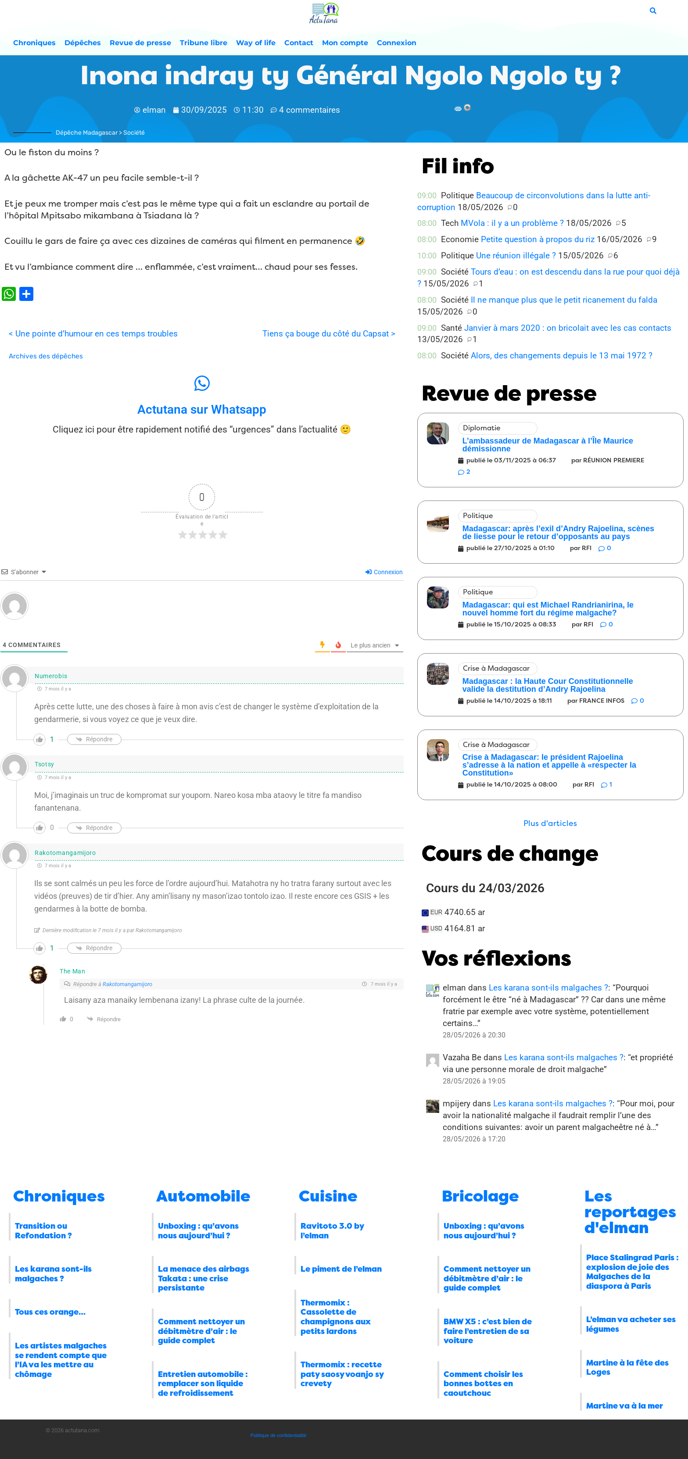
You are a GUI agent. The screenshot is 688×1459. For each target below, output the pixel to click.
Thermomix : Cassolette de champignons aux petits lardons (336, 1317)
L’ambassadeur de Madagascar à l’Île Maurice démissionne (547, 444)
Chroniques (34, 43)
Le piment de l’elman (341, 1269)
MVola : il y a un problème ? (512, 223)
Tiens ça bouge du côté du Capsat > (328, 334)
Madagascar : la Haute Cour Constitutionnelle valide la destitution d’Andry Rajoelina (547, 685)
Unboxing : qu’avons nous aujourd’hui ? (198, 1231)
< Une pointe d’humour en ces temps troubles (93, 334)
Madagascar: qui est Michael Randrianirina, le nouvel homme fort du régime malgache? (548, 609)
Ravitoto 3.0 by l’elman (332, 1231)
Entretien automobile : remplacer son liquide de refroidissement (203, 1384)
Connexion (396, 43)
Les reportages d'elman (630, 1212)
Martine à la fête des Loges (627, 1367)
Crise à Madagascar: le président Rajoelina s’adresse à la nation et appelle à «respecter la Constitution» (549, 765)
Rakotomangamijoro (127, 984)
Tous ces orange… (50, 1312)
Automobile (203, 1196)
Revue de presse (140, 43)
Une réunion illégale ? (516, 255)
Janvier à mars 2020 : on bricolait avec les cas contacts (567, 328)
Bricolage (480, 1196)
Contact (298, 43)
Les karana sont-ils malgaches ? (548, 988)
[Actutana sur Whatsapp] (202, 383)
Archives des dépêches (46, 356)
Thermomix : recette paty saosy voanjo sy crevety (342, 1374)
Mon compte (345, 43)
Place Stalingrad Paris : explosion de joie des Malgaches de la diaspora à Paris (632, 1272)
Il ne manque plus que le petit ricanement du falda (564, 300)
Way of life (256, 43)
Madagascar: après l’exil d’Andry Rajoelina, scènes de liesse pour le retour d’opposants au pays (558, 532)
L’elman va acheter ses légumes (631, 1324)
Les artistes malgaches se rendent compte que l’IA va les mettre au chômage (61, 1360)
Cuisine (328, 1196)
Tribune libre (203, 43)
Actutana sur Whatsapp (201, 409)
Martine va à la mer (624, 1406)
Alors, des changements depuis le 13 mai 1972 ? (561, 355)
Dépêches (82, 43)
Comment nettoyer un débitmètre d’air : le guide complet (201, 1331)
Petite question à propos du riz (538, 239)
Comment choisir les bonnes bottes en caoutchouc (483, 1384)
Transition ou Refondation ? (43, 1231)
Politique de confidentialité (279, 1435)
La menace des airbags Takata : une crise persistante (203, 1278)
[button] (550, 823)
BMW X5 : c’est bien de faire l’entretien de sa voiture (488, 1331)
